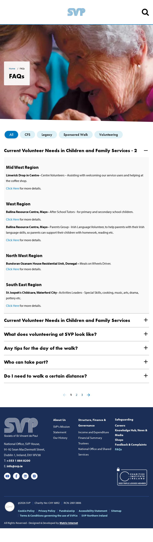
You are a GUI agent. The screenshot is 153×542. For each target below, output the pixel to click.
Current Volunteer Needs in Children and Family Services (67, 320)
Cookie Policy (26, 511)
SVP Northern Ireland (94, 515)
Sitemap (116, 511)
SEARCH (145, 12)
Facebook (16, 476)
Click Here (12, 188)
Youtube (7, 476)
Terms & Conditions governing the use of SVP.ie (48, 515)
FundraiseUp (67, 511)
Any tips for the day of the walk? (41, 348)
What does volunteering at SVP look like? (50, 334)
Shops (119, 440)
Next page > (88, 394)
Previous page (64, 394)
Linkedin (25, 476)
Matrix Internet (69, 523)
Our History (60, 438)
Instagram (34, 476)
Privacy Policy (46, 511)
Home (12, 68)
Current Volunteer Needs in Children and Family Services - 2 (70, 150)
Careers (120, 425)
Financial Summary (90, 438)
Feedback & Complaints (131, 444)
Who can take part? (26, 362)
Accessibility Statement (93, 511)
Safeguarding (124, 419)
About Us (59, 420)
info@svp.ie (15, 466)
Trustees (83, 443)
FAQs (118, 449)
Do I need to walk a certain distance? (45, 376)
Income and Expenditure (93, 432)
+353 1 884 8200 (18, 460)
